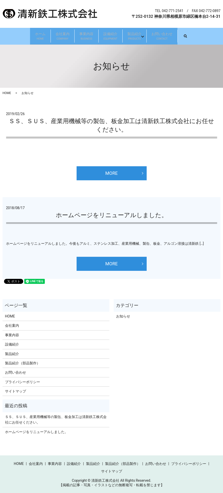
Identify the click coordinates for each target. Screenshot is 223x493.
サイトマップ (15, 391)
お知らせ (123, 316)
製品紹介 (143, 36)
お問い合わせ (175, 36)
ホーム (26, 36)
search (206, 36)
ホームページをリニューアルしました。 (111, 214)
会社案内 (54, 36)
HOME (7, 93)
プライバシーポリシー (22, 382)
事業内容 (84, 36)
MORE (111, 173)
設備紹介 (113, 36)
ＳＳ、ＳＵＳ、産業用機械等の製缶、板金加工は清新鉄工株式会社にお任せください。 (56, 419)
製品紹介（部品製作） (22, 363)
